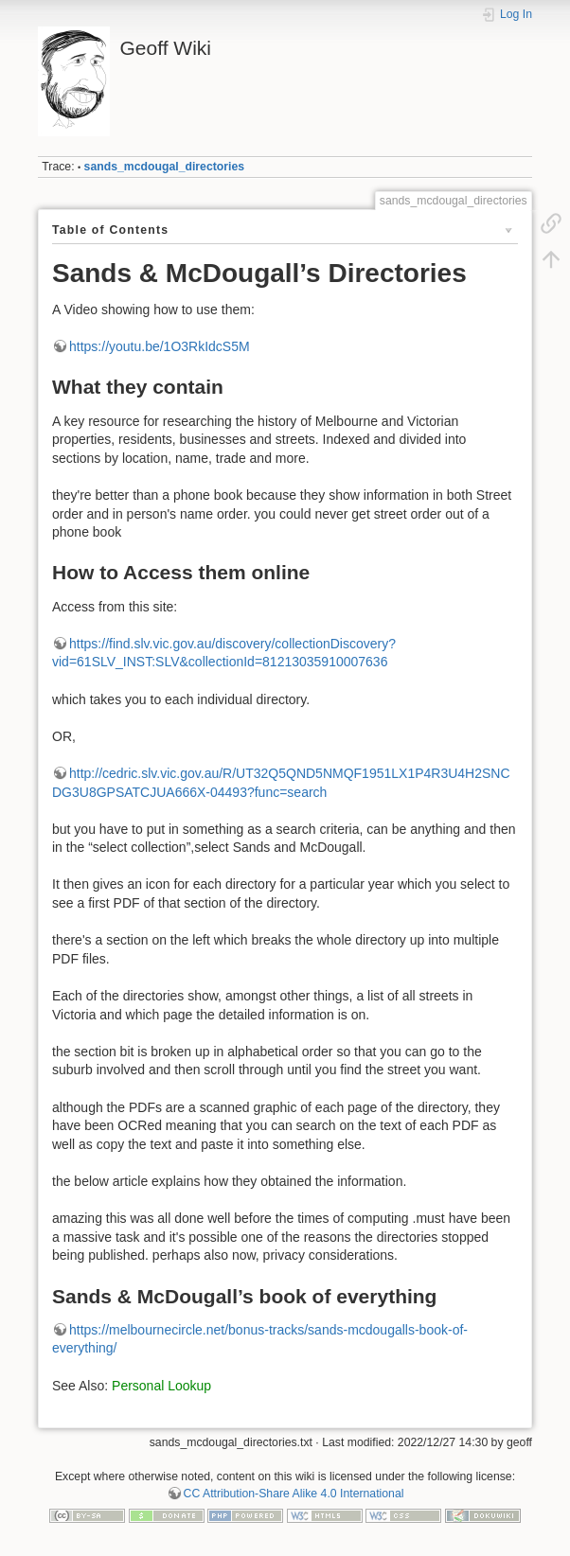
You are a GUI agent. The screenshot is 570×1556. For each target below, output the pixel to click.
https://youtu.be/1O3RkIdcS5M (159, 346)
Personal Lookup (161, 1385)
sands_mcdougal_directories (164, 166)
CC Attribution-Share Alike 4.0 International (294, 1493)
